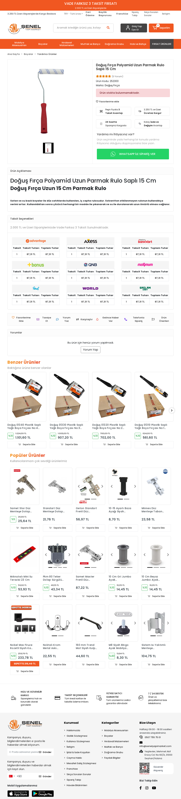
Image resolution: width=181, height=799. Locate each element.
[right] (173, 410)
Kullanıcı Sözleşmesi (78, 742)
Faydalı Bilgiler (112, 758)
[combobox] (12, 777)
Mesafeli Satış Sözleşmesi (81, 764)
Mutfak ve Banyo (113, 747)
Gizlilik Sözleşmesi (77, 736)
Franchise (72, 769)
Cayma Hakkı (74, 758)
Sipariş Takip (135, 14)
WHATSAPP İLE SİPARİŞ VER (133, 154)
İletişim (166, 13)
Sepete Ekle (26, 444)
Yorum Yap (90, 350)
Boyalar (108, 736)
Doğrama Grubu (113, 753)
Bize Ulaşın (147, 723)
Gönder (45, 752)
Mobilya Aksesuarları (116, 731)
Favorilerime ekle (107, 101)
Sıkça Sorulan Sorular (151, 14)
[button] (161, 28)
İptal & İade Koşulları (78, 753)
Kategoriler (110, 723)
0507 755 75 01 (150, 738)
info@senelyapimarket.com (155, 744)
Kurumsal (71, 723)
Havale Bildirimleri (77, 785)
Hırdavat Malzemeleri (116, 742)
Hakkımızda (73, 731)
